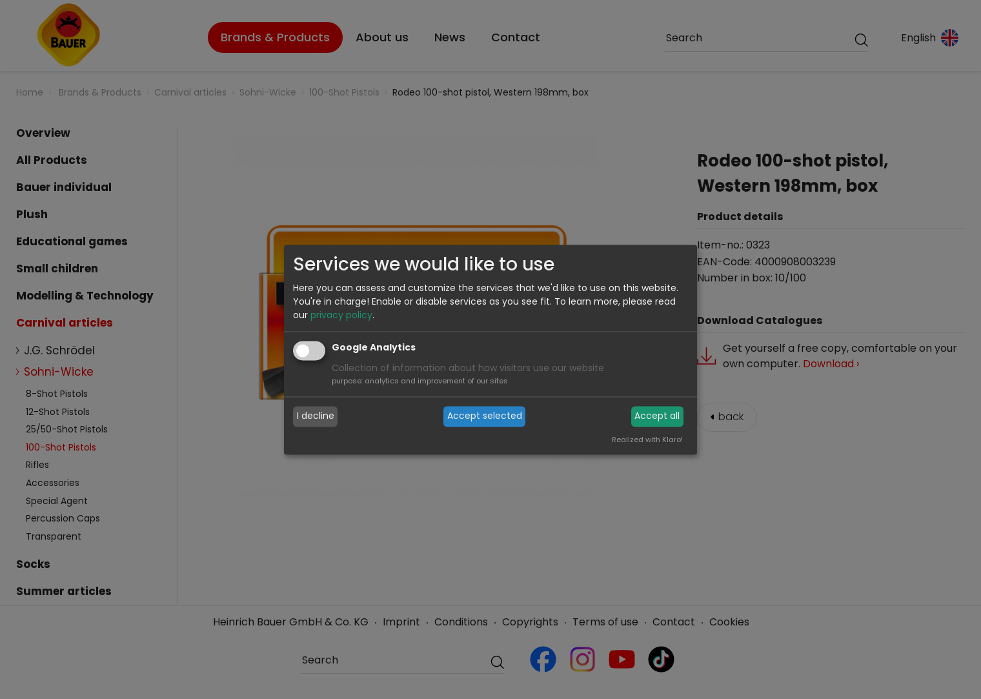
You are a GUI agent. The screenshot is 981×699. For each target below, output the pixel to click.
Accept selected (484, 416)
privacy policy (341, 315)
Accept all (657, 416)
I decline (315, 416)
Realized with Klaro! (647, 439)
